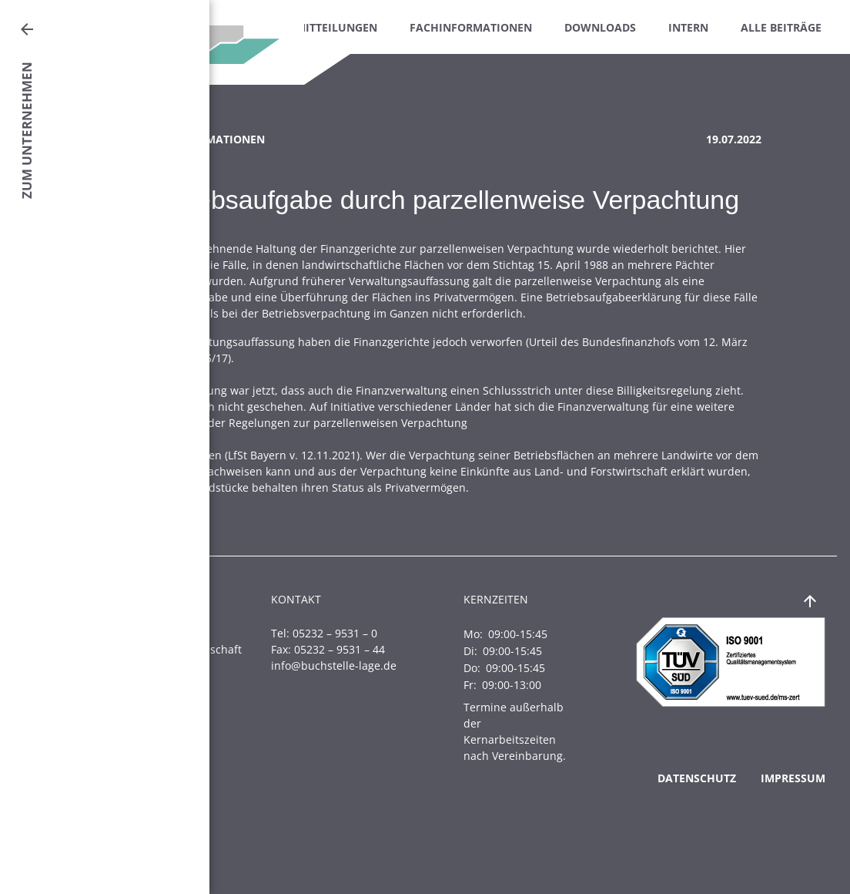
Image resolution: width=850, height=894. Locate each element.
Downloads (600, 27)
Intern (688, 27)
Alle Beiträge (781, 27)
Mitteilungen (336, 27)
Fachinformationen (471, 27)
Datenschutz (697, 778)
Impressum (793, 778)
